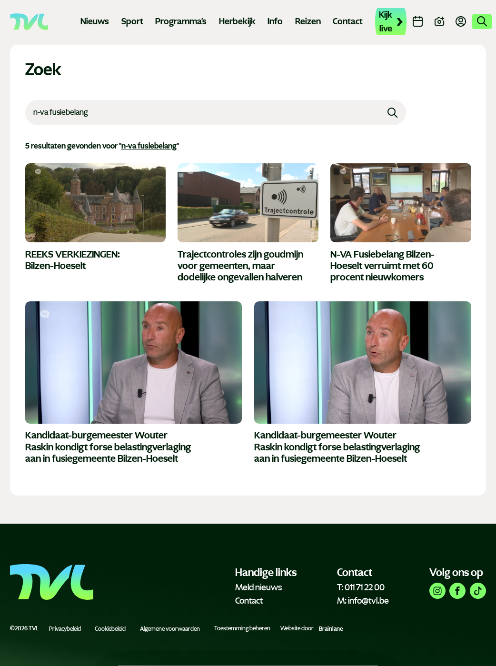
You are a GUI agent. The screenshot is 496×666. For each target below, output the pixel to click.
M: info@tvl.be (363, 600)
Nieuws (94, 21)
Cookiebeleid (110, 628)
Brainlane (331, 628)
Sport (132, 21)
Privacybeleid (65, 628)
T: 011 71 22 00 (361, 587)
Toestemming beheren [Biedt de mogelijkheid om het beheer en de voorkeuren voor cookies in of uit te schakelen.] (242, 628)
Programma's (181, 21)
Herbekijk (237, 21)
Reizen (308, 21)
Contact (348, 21)
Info (275, 21)
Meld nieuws (258, 587)
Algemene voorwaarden (170, 628)
